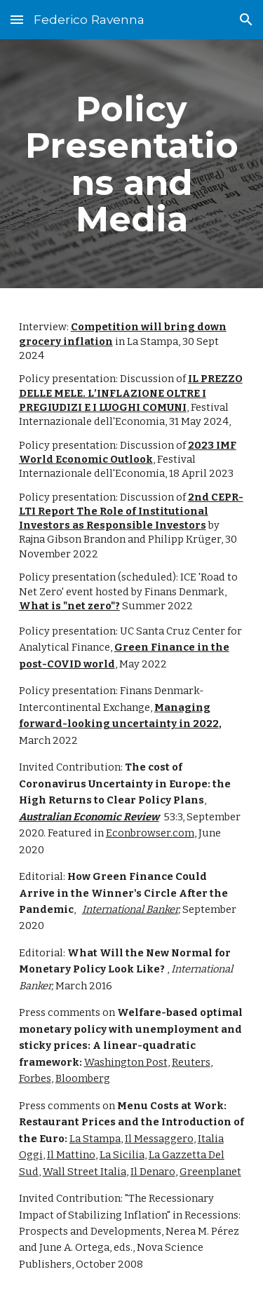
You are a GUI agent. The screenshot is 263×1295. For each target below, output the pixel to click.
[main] (131, 164)
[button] (17, 19)
